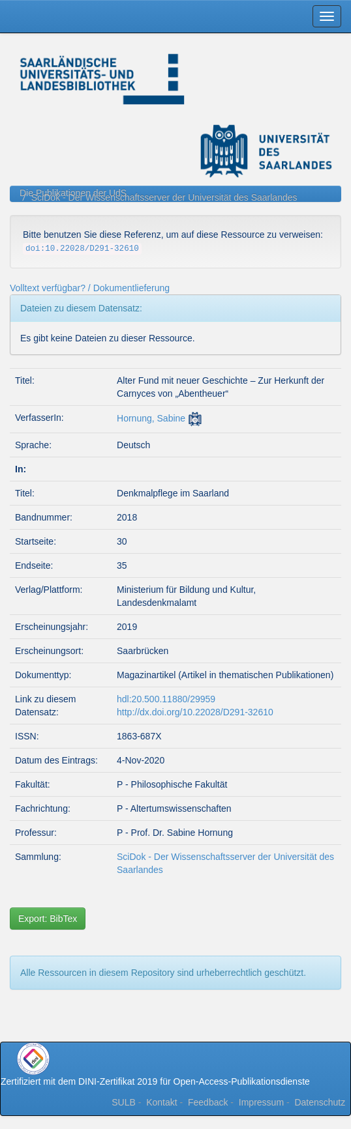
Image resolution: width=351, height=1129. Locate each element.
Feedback (208, 1102)
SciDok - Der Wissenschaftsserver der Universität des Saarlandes (164, 197)
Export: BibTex (47, 918)
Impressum (261, 1102)
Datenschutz (319, 1102)
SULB (124, 1102)
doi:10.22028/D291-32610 (82, 248)
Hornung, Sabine (151, 418)
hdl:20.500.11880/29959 (166, 699)
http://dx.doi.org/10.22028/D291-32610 (195, 712)
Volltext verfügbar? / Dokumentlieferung (90, 288)
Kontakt (161, 1102)
